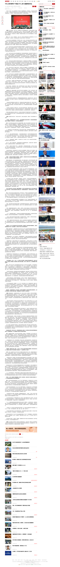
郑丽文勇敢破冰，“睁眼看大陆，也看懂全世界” (49, 20)
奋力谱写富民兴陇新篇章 (17, 476)
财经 (15, 1)
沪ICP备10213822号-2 (14, 561)
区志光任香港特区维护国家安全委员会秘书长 (20, 448)
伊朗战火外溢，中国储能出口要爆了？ (45, 232)
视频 (34, 1)
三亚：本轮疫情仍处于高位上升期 (18, 511)
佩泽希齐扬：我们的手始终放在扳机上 (45, 168)
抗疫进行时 (35, 474)
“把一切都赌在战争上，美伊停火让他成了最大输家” (49, 13)
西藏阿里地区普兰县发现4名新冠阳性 (19, 493)
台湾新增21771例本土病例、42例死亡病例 (20, 528)
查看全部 (53, 6)
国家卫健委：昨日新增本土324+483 (18, 465)
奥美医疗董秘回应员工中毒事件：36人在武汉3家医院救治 (23, 516)
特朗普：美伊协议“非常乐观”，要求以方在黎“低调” (48, 253)
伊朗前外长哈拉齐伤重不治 (43, 112)
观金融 (25, 1)
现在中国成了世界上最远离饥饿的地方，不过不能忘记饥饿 (49, 42)
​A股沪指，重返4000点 (43, 246)
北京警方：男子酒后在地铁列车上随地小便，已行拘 (22, 551)
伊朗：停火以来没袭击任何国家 (44, 140)
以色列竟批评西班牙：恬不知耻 (44, 213)
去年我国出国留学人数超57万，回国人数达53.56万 (48, 255)
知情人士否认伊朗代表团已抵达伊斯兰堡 (45, 103)
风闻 (13, 1)
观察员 (38, 1)
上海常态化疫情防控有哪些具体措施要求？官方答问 (22, 499)
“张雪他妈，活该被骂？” (46, 62)
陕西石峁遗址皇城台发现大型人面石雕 (19, 453)
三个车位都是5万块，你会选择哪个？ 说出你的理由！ (48, 34)
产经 (27, 1)
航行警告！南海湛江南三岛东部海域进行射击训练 (21, 459)
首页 (11, 1)
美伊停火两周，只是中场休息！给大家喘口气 (49, 67)
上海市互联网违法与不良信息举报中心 (36, 564)
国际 (17, 1)
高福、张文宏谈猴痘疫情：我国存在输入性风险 (21, 505)
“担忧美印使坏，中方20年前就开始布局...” (46, 204)
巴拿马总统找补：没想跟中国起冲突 (49, 8)
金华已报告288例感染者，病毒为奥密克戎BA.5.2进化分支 (23, 539)
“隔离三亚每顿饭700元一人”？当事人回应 (20, 471)
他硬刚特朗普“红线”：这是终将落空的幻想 (46, 185)
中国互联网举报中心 (29, 564)
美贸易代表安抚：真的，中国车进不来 (45, 121)
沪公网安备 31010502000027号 (22, 564)
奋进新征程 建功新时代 (34, 480)
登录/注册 (53, 1)
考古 (36, 457)
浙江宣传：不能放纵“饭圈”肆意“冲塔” (46, 248)
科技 (30, 1)
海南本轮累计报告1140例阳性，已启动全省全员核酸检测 (22, 522)
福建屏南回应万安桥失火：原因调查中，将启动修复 (22, 534)
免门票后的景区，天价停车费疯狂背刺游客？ (49, 59)
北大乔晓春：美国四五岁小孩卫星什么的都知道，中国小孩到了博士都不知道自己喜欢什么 (49, 47)
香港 (36, 451)
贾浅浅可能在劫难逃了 (46, 50)
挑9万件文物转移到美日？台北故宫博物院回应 (21, 442)
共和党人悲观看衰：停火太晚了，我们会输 (46, 241)
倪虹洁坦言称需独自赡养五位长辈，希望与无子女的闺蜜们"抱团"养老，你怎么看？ (49, 39)
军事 (20, 1)
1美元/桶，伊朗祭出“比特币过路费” (49, 23)
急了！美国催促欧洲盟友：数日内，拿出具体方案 (49, 16)
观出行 (22, 1)
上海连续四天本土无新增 (17, 488)
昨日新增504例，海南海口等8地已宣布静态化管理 (21, 482)
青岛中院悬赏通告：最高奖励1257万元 (19, 545)
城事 (32, 1)
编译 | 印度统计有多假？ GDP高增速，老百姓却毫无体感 (49, 55)
